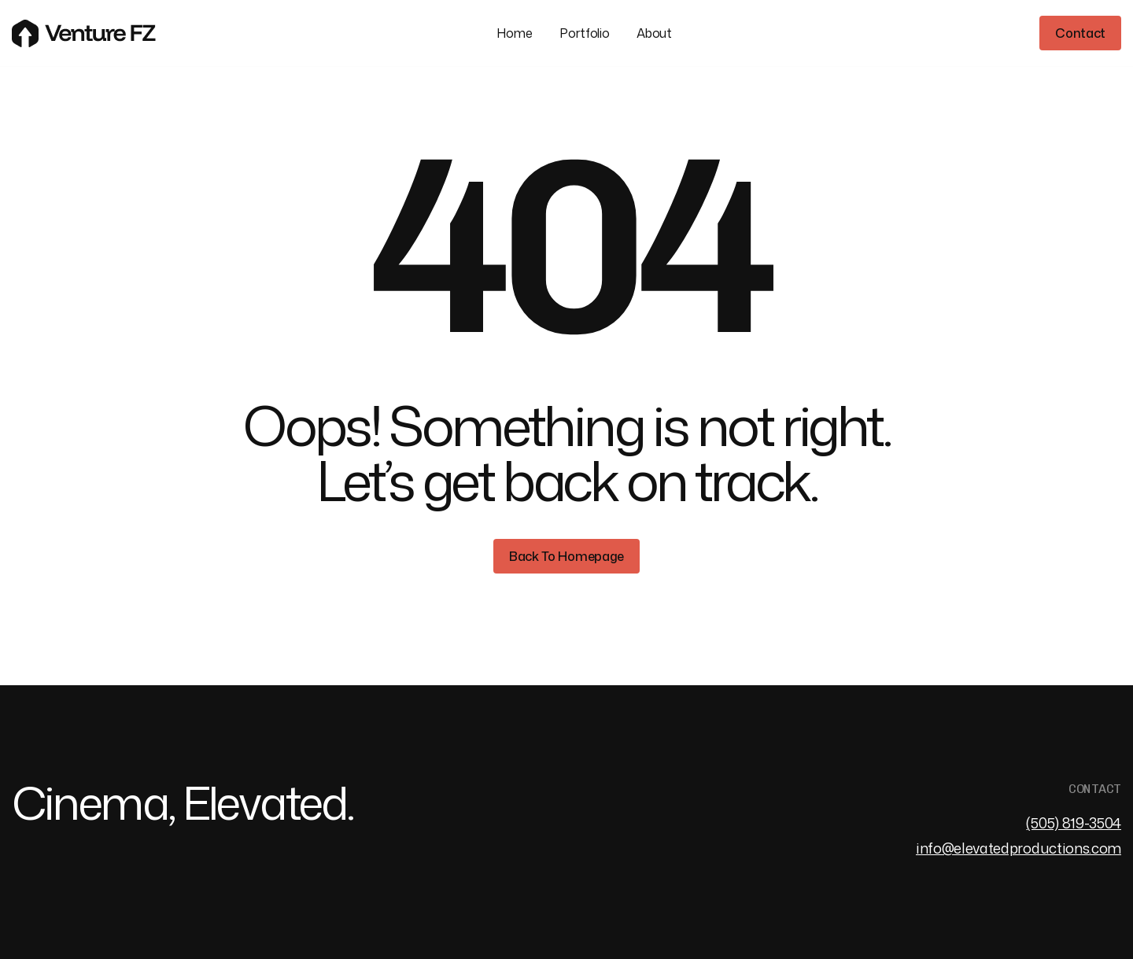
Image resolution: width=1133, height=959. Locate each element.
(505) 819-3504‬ (1073, 823)
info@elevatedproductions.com (1018, 848)
